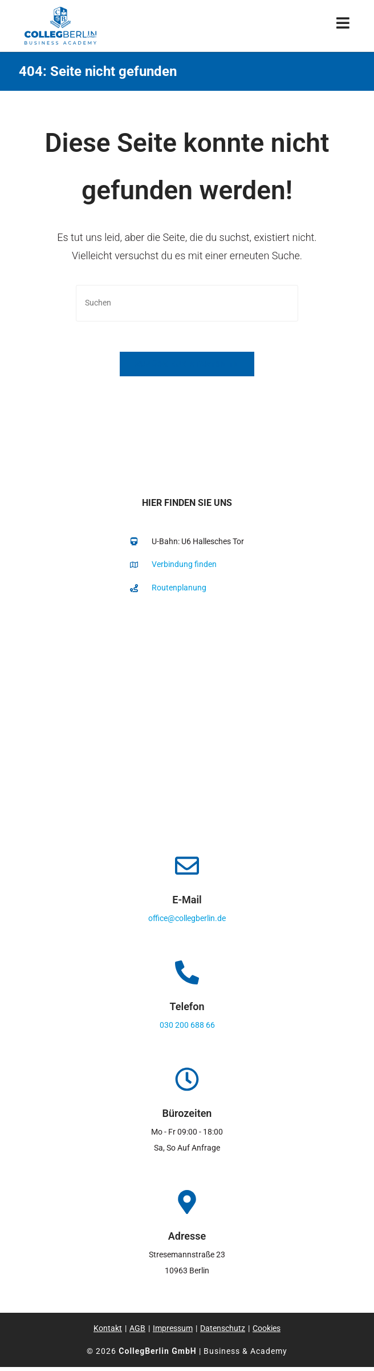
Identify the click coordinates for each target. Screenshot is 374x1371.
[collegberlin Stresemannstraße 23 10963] (187, 723)
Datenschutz (222, 1332)
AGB (137, 1332)
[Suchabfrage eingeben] (187, 303)
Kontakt (107, 1332)
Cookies (266, 1332)
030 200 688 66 (187, 1029)
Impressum (173, 1332)
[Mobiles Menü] (343, 25)
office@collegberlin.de (187, 922)
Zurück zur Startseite (187, 368)
